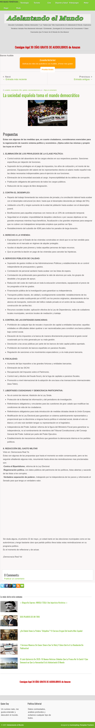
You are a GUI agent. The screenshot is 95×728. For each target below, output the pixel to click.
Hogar (6, 8)
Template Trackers (87, 725)
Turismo (37, 3)
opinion (25, 90)
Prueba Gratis (47, 69)
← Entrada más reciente (15, 79)
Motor (86, 3)
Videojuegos (74, 3)
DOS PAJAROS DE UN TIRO (30, 616)
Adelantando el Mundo (15, 725)
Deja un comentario (50, 90)
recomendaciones (34, 90)
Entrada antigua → (83, 79)
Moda (18, 8)
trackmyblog (74, 725)
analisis (7, 90)
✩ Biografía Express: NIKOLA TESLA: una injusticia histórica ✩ (43, 602)
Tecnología (24, 3)
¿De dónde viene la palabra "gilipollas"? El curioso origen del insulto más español (51, 630)
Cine (49, 3)
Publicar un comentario (14, 579)
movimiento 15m (16, 90)
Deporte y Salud (61, 3)
